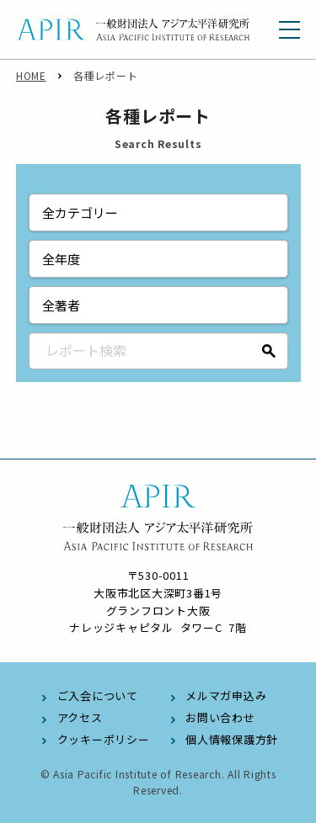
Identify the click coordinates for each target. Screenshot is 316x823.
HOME (31, 75)
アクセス (80, 717)
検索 (269, 350)
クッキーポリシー (103, 739)
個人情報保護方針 (231, 739)
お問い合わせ (220, 717)
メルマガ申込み (225, 696)
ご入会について (97, 696)
